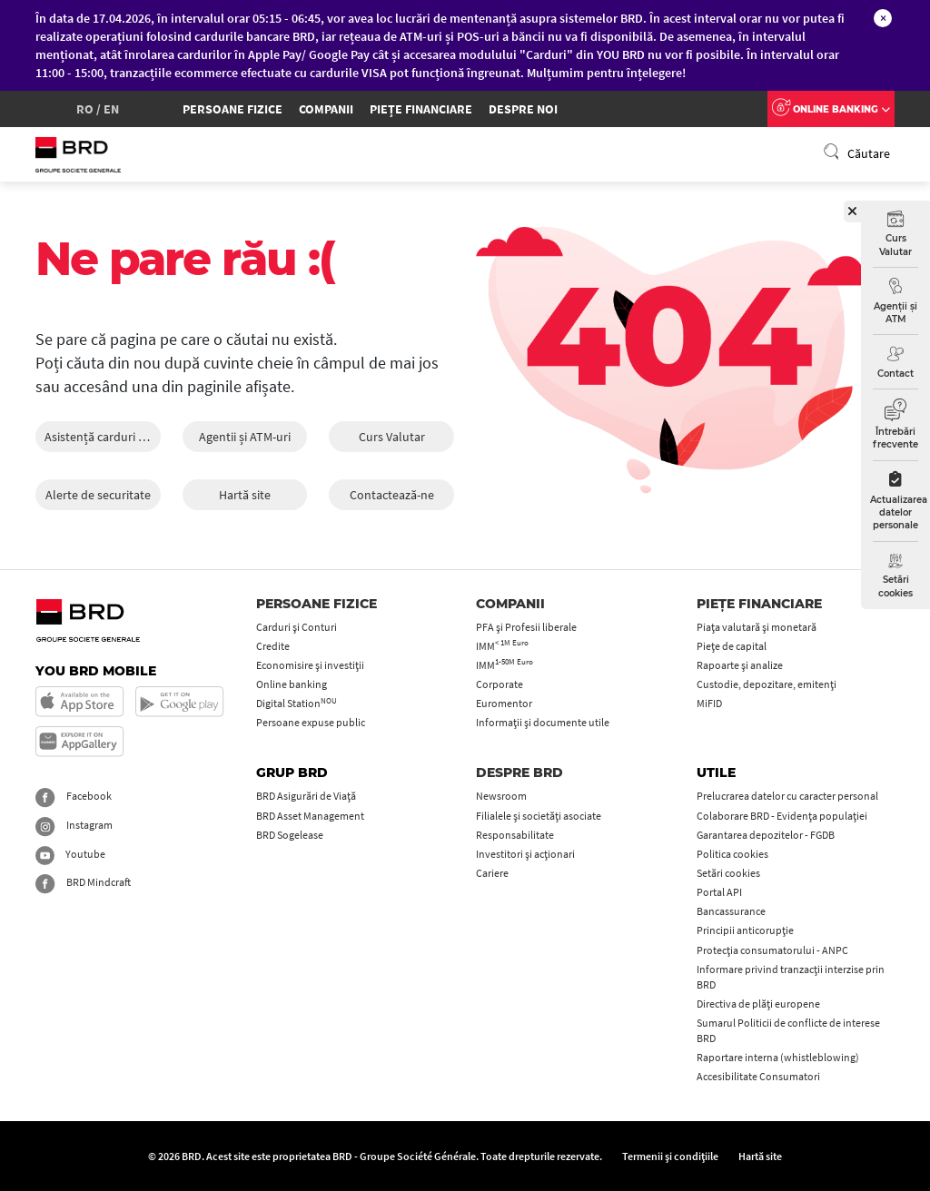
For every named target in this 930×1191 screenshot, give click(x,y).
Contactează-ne (392, 495)
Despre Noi (523, 109)
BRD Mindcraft (83, 882)
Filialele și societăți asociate (538, 815)
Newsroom (501, 795)
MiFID (709, 703)
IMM (502, 646)
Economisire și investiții (310, 665)
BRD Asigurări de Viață (306, 795)
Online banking (291, 684)
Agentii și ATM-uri (245, 436)
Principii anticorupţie (745, 930)
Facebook (73, 795)
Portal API (719, 892)
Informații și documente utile (542, 722)
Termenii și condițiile (670, 1156)
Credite (273, 646)
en (111, 109)
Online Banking (831, 110)
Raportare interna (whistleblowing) (778, 1057)
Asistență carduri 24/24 (103, 436)
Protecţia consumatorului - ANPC (772, 950)
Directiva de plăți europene (758, 1003)
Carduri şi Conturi (296, 627)
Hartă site (245, 495)
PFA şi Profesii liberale (526, 627)
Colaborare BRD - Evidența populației (782, 815)
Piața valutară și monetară (756, 627)
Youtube (70, 854)
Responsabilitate (515, 835)
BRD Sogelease (289, 835)
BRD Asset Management (310, 815)
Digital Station (296, 703)
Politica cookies (732, 854)
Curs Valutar (392, 436)
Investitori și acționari (525, 854)
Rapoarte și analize (740, 665)
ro (85, 109)
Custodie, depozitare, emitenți (766, 684)
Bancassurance (731, 911)
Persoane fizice (232, 109)
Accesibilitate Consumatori (758, 1076)
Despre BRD (519, 772)
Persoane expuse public (310, 722)
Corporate (499, 684)
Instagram (74, 825)
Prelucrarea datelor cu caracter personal (787, 795)
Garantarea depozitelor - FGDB (766, 835)
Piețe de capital (732, 646)
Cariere (492, 873)
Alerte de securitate (98, 495)
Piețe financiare (421, 109)
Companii (326, 109)
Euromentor (504, 703)
